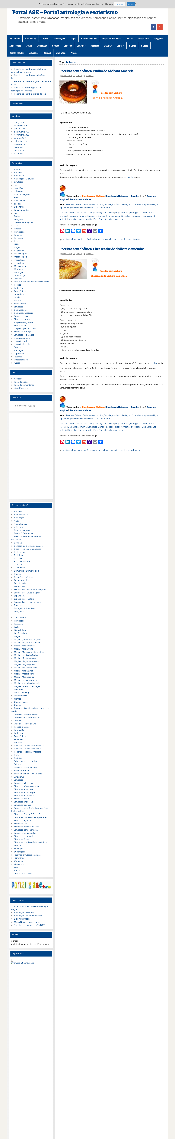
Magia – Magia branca (24, 646)
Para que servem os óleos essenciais (31, 282)
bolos (83, 450)
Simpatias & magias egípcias (128, 212)
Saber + (120, 46)
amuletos (18, 182)
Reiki (16, 755)
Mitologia (18, 272)
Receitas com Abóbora (93, 196)
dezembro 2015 (21, 132)
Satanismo (19, 777)
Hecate (17, 229)
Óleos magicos (21, 275)
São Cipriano (20, 303)
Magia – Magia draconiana (26, 661)
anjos (16, 185)
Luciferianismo (21, 633)
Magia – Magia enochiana (26, 667)
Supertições (19, 852)
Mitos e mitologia (22, 692)
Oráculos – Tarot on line (25, 724)
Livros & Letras (21, 630)
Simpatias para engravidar (80, 219)
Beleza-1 (18, 543)
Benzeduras (19, 200)
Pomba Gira (19, 730)
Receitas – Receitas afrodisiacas (29, 745)
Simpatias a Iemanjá (77, 216)
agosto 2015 (19, 144)
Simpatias (33, 53)
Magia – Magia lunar (23, 671)
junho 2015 (19, 150)
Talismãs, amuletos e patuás (27, 855)
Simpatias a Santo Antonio (26, 786)
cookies (17, 204)
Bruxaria (18, 558)
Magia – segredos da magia (27, 683)
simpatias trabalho (22, 344)
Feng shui (18, 219)
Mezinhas (42, 46)
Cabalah (18, 564)
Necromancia (20, 695)
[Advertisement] (31, 456)
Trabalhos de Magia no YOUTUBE (29, 925)
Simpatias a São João (24, 789)
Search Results (16, 53)
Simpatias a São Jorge (24, 792)
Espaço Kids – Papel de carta (27, 602)
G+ (24, 1077)
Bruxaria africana (22, 561)
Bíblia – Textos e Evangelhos (27, 549)
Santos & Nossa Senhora (25, 767)
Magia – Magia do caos (25, 658)
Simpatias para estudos (25, 833)
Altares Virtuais (21, 515)
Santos (144, 46)
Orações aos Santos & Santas (27, 717)
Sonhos (47, 53)
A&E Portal (14, 39)
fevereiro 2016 (20, 125)
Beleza (78, 204)
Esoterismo (143, 39)
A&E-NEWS (30, 39)
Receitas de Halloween (117, 196)
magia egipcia (20, 257)
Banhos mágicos (89, 39)
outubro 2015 (20, 138)
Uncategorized (21, 360)
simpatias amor (21, 310)
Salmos (132, 46)
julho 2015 (19, 147)
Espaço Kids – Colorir (24, 599)
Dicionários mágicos (23, 577)
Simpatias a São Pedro (24, 795)
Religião (108, 46)
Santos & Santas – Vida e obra (28, 774)
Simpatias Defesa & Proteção (27, 814)
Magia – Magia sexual (24, 677)
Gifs (16, 225)
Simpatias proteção (23, 331)
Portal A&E (19, 288)
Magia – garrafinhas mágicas (27, 639)
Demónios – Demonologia (26, 571)
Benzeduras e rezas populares (28, 546)
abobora (66, 239)
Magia (29, 46)
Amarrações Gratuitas (24, 179)
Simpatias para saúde (24, 836)
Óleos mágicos (21, 702)
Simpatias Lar (20, 823)
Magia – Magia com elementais (28, 652)
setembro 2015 (21, 141)
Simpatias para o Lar (113, 219)
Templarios (19, 858)
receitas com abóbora (130, 239)
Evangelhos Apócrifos (24, 608)
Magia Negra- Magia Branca (27, 922)
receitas (90, 75)
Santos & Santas (21, 770)
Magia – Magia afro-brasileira (27, 642)
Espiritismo (19, 605)
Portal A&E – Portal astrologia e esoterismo (65, 12)
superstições (20, 353)
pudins (116, 239)
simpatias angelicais (23, 313)
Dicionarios (19, 207)
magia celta (19, 250)
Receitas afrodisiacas (80, 199)
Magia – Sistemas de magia (27, 686)
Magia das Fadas (75, 207)
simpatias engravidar (23, 322)
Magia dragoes (21, 253)
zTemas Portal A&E (23, 873)
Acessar (17, 379)
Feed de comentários (24, 385)
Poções (17, 285)
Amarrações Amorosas (24, 912)
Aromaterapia (20, 524)
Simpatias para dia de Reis (26, 827)
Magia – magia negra (24, 674)
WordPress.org (21, 388)
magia (17, 247)
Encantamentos (104, 207)
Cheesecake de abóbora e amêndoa (103, 450)
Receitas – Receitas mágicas (27, 752)
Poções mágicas (21, 727)
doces (83, 239)
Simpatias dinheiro (22, 319)
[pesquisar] (28, 406)
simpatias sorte (21, 341)
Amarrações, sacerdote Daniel (28, 915)
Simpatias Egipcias (22, 820)
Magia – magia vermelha (25, 680)
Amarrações (59, 39)
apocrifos (18, 188)
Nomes (55, 46)
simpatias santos (22, 338)
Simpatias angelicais (130, 216)
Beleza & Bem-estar (111, 39)
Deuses (129, 39)
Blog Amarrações (22, 919)
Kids (16, 241)
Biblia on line (20, 552)
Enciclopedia (20, 583)
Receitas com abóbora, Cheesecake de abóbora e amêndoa (102, 249)
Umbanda (60, 53)
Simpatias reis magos (24, 335)
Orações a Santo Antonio (25, 714)
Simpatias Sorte (21, 839)
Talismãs (18, 357)
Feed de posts (20, 382)
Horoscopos (15, 46)
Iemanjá (18, 235)
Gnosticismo (20, 617)
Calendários (19, 567)
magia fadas (19, 260)
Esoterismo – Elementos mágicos (30, 589)
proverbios (19, 294)
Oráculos (81, 46)
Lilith (16, 244)
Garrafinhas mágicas (23, 222)
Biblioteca (18, 555)
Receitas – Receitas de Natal (27, 748)
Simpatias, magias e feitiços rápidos (30, 842)
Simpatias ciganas (98, 212)
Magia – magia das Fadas (26, 655)
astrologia (18, 191)
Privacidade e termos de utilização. (30, 1044)
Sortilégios (19, 848)
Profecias (18, 739)
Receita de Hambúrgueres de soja (30, 94)
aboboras (75, 239)
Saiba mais (119, 4)
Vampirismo (19, 864)
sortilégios (19, 350)
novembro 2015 (21, 135)
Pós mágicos (20, 291)
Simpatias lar (20, 325)
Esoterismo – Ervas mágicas (27, 593)
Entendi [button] (130, 4)
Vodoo (17, 867)
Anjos (73, 39)
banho (131, 177)
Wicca (73, 53)
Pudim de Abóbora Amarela (99, 239)
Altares (44, 39)
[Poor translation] (10, 1096)
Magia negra (20, 266)
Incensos (18, 238)
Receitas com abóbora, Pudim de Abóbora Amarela (96, 71)
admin (79, 75)
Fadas (17, 216)
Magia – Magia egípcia (24, 664)
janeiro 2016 (19, 128)
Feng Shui (158, 39)
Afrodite (121, 204)
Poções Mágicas (108, 204)
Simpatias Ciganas (22, 316)
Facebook (13, 1077)
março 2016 (19, 122)
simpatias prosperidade (25, 328)
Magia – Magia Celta (23, 649)
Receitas (95, 46)
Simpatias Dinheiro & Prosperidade (104, 216)
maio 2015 (19, 153)
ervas (16, 213)
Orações (68, 46)
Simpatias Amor (67, 212)
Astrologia (19, 527)
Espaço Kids (19, 596)
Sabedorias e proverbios (25, 761)
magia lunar (19, 263)
